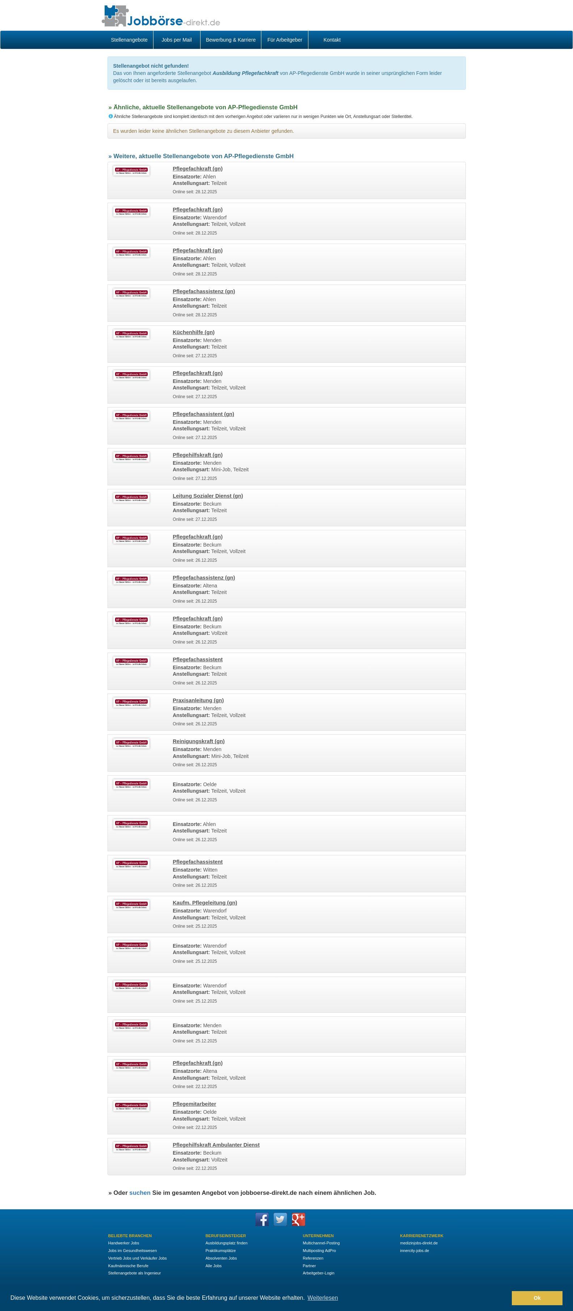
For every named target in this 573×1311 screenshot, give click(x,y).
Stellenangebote (129, 40)
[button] (504, 1298)
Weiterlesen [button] (323, 1298)
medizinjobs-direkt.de (419, 1243)
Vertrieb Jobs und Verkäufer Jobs (137, 1258)
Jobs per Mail (177, 40)
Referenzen (313, 1258)
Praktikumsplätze (221, 1250)
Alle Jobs (214, 1266)
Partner (309, 1266)
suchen (140, 1192)
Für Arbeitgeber (285, 40)
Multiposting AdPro (319, 1250)
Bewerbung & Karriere (231, 40)
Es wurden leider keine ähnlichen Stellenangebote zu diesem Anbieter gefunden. (203, 131)
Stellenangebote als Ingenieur (134, 1273)
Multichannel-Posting (321, 1243)
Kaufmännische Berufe (128, 1266)
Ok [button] (537, 1298)
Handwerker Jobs (123, 1243)
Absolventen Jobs (221, 1258)
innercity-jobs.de (414, 1250)
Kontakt (332, 40)
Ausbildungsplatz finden (227, 1243)
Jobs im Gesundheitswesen (132, 1250)
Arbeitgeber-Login (318, 1273)
